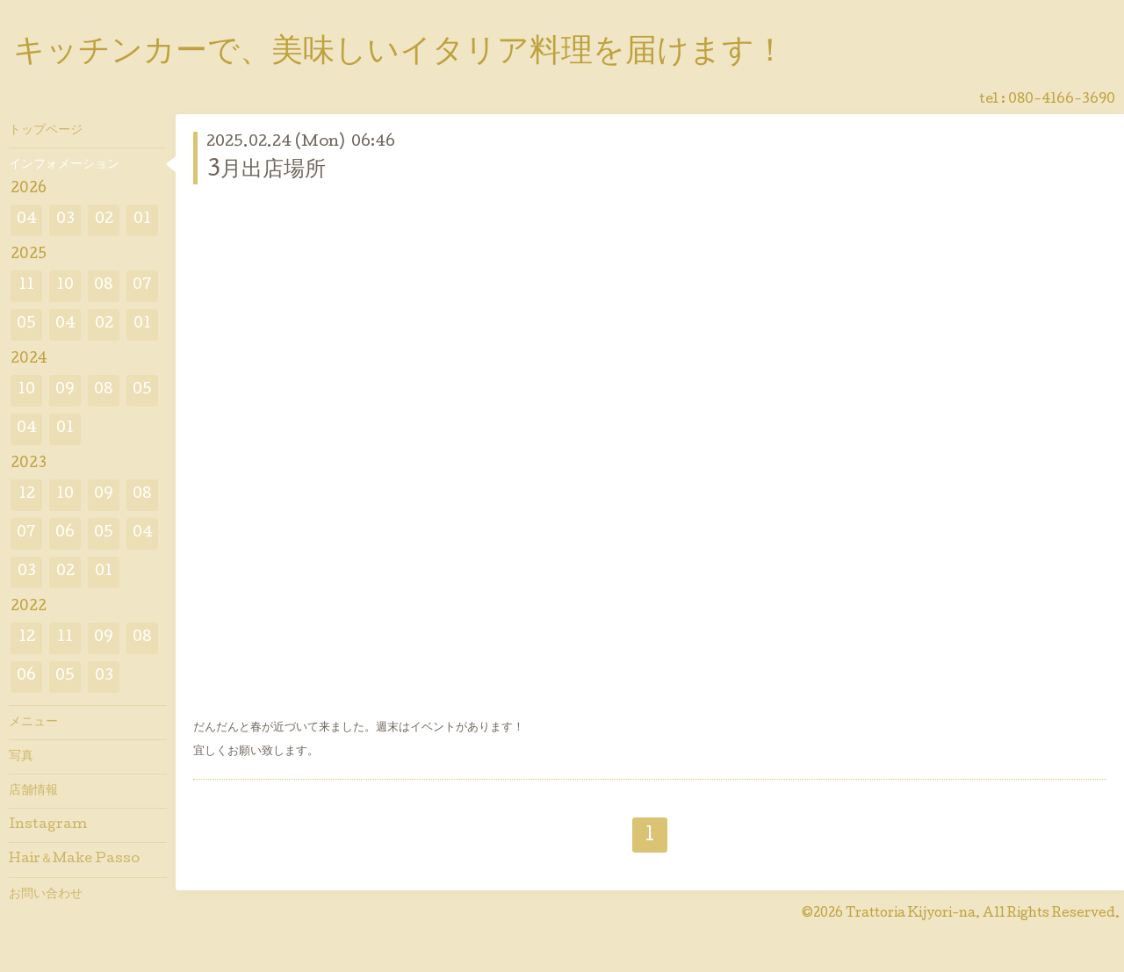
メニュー (33, 723)
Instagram (48, 825)
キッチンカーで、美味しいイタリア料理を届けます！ (399, 53)
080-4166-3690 (1061, 100)
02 (104, 219)
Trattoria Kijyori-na (911, 914)
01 (142, 219)
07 (142, 285)
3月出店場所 (266, 171)
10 (65, 285)
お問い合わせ (46, 895)
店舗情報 (33, 791)
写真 (21, 757)
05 (26, 324)
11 (26, 285)
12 (26, 494)
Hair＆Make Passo (74, 860)
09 (65, 390)
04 (27, 219)
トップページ (46, 131)
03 (65, 219)
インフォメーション (64, 165)
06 (65, 533)
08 (103, 285)
